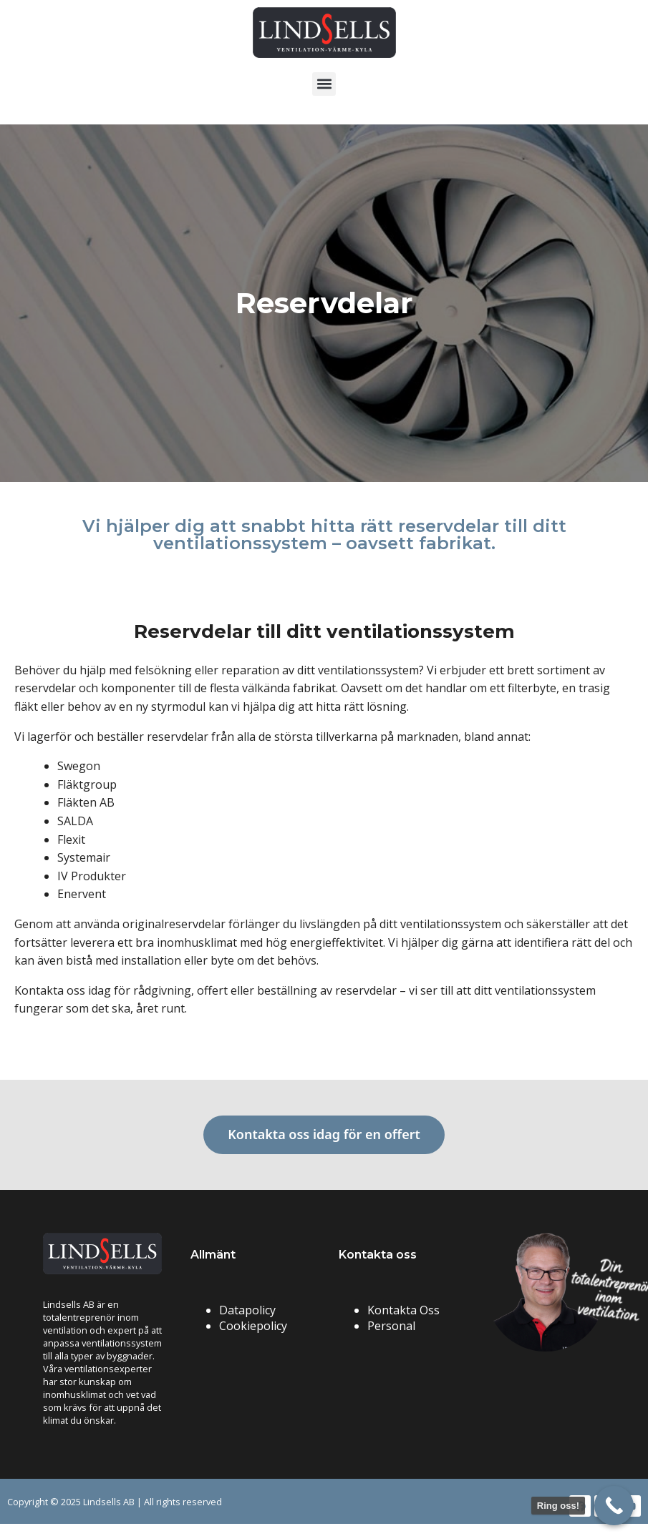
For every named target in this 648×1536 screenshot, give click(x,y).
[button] (324, 84)
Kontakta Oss (403, 1310)
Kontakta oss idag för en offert (324, 1134)
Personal (391, 1326)
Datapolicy (247, 1310)
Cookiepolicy (253, 1326)
